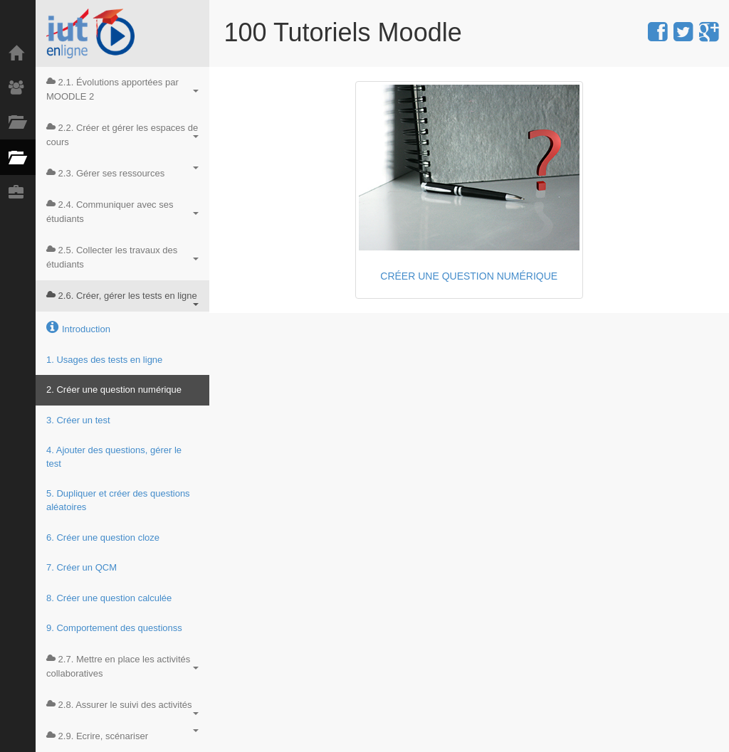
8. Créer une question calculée (109, 598)
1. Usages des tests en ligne (104, 359)
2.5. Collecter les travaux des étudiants (122, 257)
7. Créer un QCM (81, 567)
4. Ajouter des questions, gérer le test (114, 457)
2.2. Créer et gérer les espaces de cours (122, 134)
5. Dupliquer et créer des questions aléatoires (118, 500)
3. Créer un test (78, 420)
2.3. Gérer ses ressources (122, 172)
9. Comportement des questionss (114, 628)
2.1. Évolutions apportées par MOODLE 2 (122, 89)
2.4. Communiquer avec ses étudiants (122, 211)
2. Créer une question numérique (114, 389)
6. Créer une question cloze (102, 537)
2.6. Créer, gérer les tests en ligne (122, 298)
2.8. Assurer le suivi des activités (122, 707)
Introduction (78, 327)
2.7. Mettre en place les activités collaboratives (122, 666)
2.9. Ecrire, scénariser (122, 735)
